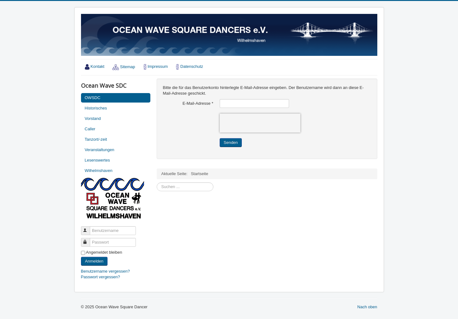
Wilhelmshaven (99, 170)
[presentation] (260, 123)
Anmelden (94, 261)
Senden (231, 142)
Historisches (96, 108)
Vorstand (93, 118)
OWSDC (93, 97)
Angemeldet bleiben (104, 252)
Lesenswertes (97, 160)
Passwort (88, 239)
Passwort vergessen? (100, 277)
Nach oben (367, 306)
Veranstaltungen (99, 149)
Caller (90, 129)
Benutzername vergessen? (105, 271)
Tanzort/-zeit (96, 139)
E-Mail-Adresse (198, 103)
